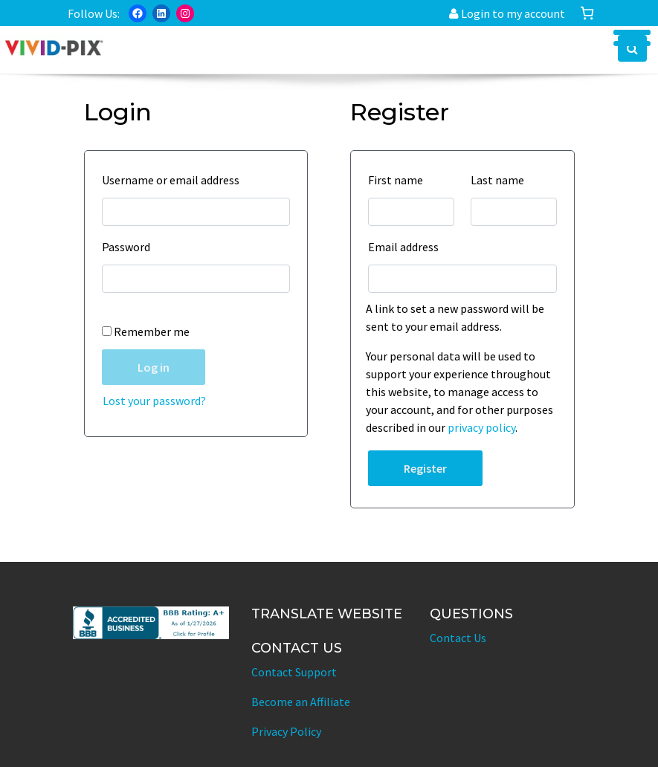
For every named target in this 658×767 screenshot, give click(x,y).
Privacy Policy (286, 731)
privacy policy (481, 427)
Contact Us (458, 637)
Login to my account (507, 13)
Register (425, 468)
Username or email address (174, 179)
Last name (501, 179)
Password (130, 246)
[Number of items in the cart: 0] (587, 13)
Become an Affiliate (300, 701)
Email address (407, 246)
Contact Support (294, 671)
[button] (632, 48)
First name (399, 179)
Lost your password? (154, 400)
